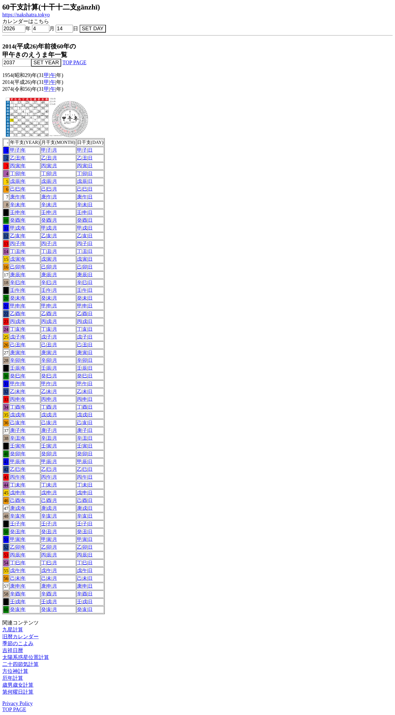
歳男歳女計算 (17, 685)
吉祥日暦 (12, 650)
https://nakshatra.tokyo (26, 15)
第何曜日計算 (17, 692)
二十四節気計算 (20, 664)
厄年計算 (12, 678)
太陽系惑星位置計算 (25, 657)
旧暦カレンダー (20, 636)
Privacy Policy (17, 703)
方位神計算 (15, 671)
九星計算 (12, 630)
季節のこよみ (17, 643)
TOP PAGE (75, 62)
